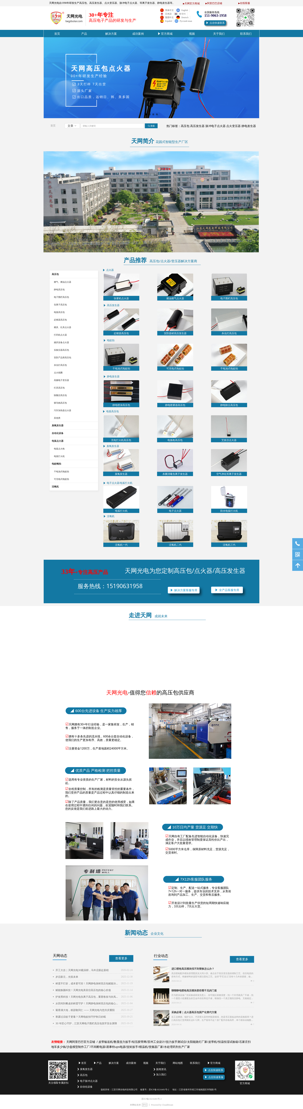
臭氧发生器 (57, 425)
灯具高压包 (59, 388)
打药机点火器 (60, 335)
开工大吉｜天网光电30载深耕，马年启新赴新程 (82, 970)
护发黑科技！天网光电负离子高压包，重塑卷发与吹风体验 (87, 996)
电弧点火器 (57, 441)
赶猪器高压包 (60, 320)
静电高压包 (59, 289)
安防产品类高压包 (62, 357)
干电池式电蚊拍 (61, 471)
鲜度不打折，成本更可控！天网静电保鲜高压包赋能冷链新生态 (87, 983)
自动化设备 (57, 433)
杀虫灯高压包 (60, 365)
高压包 (55, 274)
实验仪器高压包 (61, 350)
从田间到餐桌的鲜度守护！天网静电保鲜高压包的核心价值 (87, 1003)
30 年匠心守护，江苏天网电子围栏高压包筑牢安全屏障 (86, 1023)
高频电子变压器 (61, 380)
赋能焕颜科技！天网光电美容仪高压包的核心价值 (83, 990)
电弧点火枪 (59, 448)
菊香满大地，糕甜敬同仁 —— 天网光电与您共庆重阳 (85, 1010)
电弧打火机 (59, 456)
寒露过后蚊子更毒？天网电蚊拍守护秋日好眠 (81, 1016)
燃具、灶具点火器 (62, 327)
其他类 (57, 418)
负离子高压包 (60, 304)
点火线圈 (58, 372)
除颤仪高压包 (60, 395)
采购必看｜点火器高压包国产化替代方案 (194, 1012)
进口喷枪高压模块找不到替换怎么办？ (192, 968)
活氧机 (55, 486)
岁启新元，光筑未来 (67, 976)
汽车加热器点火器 (62, 410)
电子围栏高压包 (61, 297)
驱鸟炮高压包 (60, 403)
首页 (53, 125)
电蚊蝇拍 (56, 463)
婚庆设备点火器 (61, 342)
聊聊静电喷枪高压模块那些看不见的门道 (194, 990)
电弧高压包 (59, 312)
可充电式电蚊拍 (61, 479)
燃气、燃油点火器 (62, 282)
